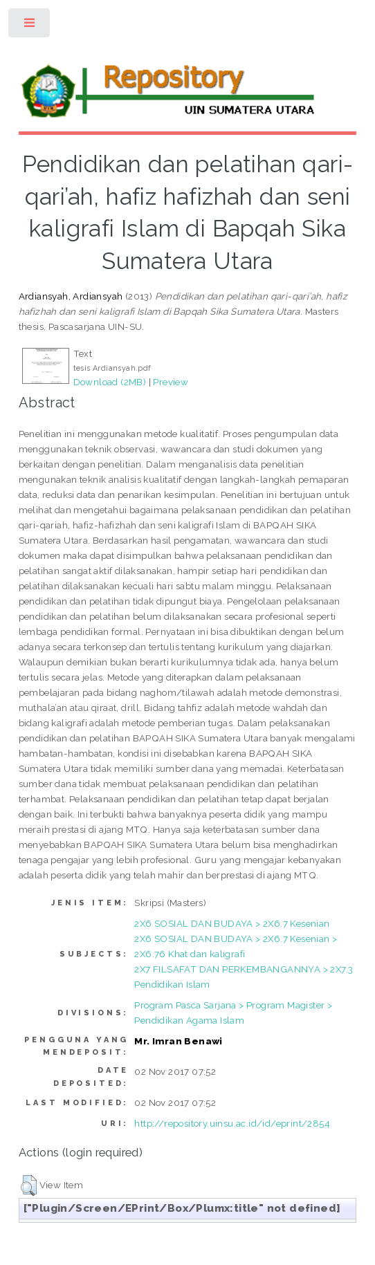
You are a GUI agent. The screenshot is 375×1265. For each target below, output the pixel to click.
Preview (170, 381)
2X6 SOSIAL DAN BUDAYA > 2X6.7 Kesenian (231, 923)
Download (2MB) (110, 381)
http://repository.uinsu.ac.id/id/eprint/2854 (232, 1123)
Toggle (30, 26)
